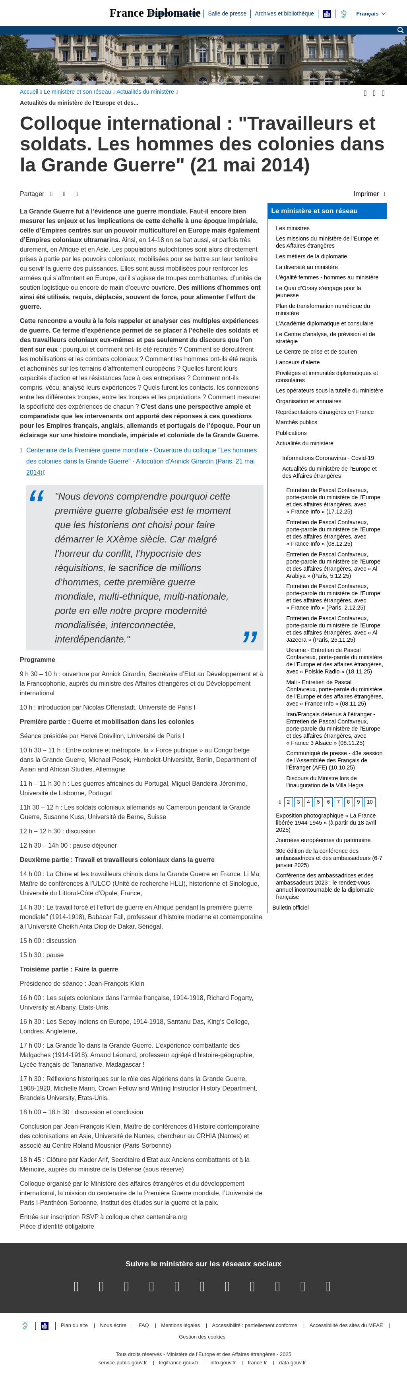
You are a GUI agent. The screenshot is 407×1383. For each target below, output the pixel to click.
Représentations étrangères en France (325, 412)
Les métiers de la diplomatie (311, 256)
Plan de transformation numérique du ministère (323, 309)
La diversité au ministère (307, 267)
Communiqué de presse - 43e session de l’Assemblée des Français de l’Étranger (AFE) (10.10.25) (334, 760)
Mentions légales (180, 1325)
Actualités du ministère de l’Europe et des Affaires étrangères (329, 472)
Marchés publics (296, 422)
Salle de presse (227, 13)
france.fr (257, 1363)
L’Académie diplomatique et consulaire (325, 323)
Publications (291, 433)
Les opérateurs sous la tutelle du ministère (329, 390)
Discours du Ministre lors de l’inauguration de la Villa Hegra (325, 782)
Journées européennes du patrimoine (323, 840)
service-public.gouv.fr (123, 1363)
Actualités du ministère (304, 443)
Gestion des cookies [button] (202, 1337)
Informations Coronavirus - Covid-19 (328, 458)
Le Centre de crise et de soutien (316, 351)
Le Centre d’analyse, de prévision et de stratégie (325, 337)
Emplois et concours (174, 13)
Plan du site (74, 1325)
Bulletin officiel (290, 907)
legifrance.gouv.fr (178, 1363)
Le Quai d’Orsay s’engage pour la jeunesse (318, 291)
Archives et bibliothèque (284, 13)
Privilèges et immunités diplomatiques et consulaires (327, 376)
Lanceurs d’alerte (298, 362)
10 (369, 802)
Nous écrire (113, 1325)
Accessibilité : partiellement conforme (255, 1325)
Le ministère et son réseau (314, 211)
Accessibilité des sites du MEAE (346, 1325)
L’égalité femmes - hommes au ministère (327, 277)
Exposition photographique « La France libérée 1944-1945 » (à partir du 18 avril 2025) (326, 822)
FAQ (144, 1325)
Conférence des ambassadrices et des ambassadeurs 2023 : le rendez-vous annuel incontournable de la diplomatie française (325, 886)
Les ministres (293, 228)
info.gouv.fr (223, 1363)
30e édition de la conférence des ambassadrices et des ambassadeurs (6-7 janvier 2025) (329, 858)
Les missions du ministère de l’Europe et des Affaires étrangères (327, 242)
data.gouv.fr (292, 1363)
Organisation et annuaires (308, 401)
